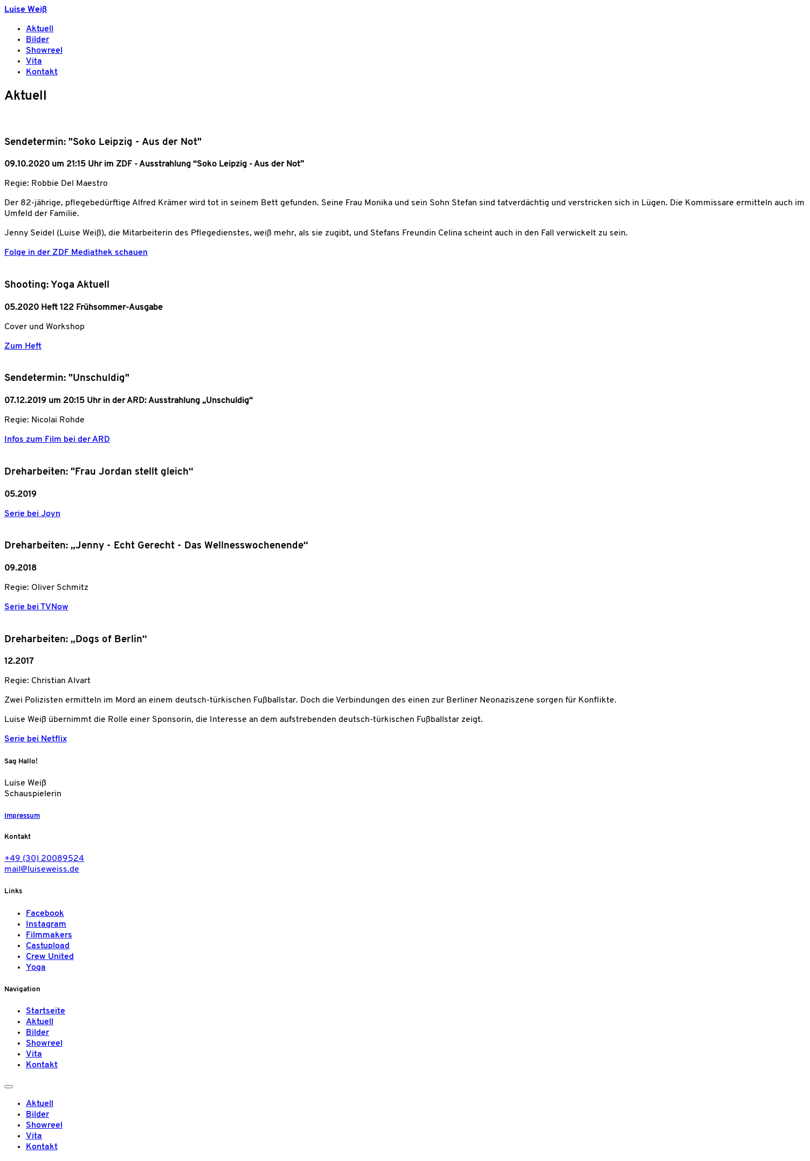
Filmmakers (49, 935)
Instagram (46, 924)
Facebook (45, 913)
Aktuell (39, 29)
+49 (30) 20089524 (44, 858)
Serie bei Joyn (32, 514)
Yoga (36, 967)
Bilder (37, 40)
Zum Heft (22, 346)
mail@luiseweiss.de (41, 869)
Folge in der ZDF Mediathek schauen (76, 252)
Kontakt (42, 72)
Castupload (48, 946)
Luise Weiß (25, 9)
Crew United (50, 957)
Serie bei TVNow (36, 607)
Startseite (45, 1011)
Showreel (44, 50)
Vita (34, 61)
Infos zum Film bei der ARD (57, 439)
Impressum (22, 815)
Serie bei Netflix (35, 739)
